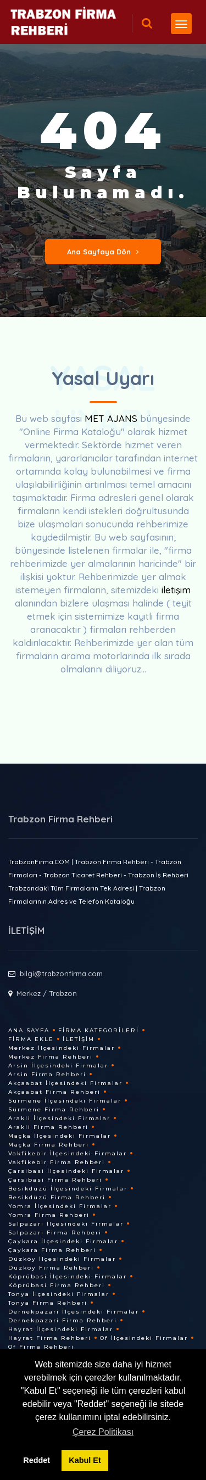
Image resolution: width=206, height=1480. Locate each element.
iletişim (176, 590)
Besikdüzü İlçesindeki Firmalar (67, 1188)
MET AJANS (112, 418)
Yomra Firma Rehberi (49, 1215)
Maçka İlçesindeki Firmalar (59, 1135)
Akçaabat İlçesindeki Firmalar (65, 1083)
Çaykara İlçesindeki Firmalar (63, 1241)
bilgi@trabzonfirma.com (61, 973)
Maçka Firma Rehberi (48, 1144)
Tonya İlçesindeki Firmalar (58, 1294)
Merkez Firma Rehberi (50, 1056)
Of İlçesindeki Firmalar (144, 1338)
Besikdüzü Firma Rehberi (56, 1197)
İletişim (78, 1039)
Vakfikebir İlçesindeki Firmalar (67, 1153)
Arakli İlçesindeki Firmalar (59, 1118)
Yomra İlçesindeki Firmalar (60, 1206)
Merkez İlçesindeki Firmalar (61, 1047)
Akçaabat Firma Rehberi (54, 1091)
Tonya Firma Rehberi (47, 1302)
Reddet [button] (36, 1460)
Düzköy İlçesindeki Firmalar (62, 1258)
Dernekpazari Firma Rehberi (62, 1320)
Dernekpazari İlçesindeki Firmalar (73, 1311)
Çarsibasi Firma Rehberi (55, 1179)
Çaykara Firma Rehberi (52, 1250)
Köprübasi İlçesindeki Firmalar (67, 1276)
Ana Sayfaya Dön (103, 251)
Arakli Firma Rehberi (48, 1127)
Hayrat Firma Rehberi (49, 1338)
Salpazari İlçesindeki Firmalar (66, 1223)
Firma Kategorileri (98, 1030)
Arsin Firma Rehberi (47, 1074)
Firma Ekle (31, 1039)
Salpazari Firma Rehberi (55, 1232)
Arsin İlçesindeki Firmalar (58, 1065)
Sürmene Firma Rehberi (53, 1109)
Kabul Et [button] (85, 1460)
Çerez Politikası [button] (103, 1432)
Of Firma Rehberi (41, 1346)
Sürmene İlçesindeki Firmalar (64, 1100)
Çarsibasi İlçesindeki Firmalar (66, 1171)
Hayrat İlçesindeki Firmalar (60, 1329)
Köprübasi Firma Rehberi (56, 1285)
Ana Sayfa (28, 1030)
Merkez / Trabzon (46, 993)
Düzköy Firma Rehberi (51, 1267)
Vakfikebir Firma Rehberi (56, 1162)
